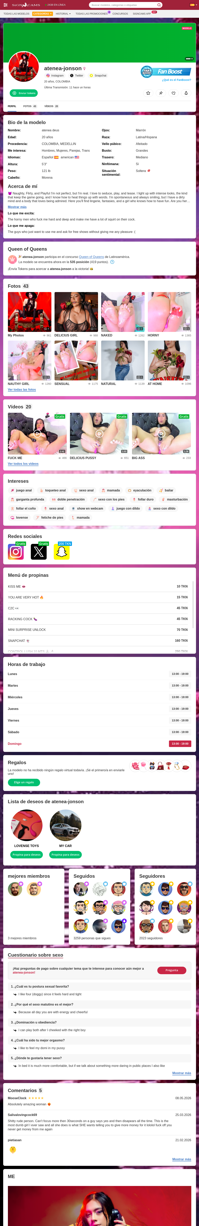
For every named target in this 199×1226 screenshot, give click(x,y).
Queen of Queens (91, 257)
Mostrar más (17, 207)
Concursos (120, 13)
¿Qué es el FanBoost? (176, 79)
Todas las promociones (93, 13)
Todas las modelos (16, 13)
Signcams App (143, 13)
